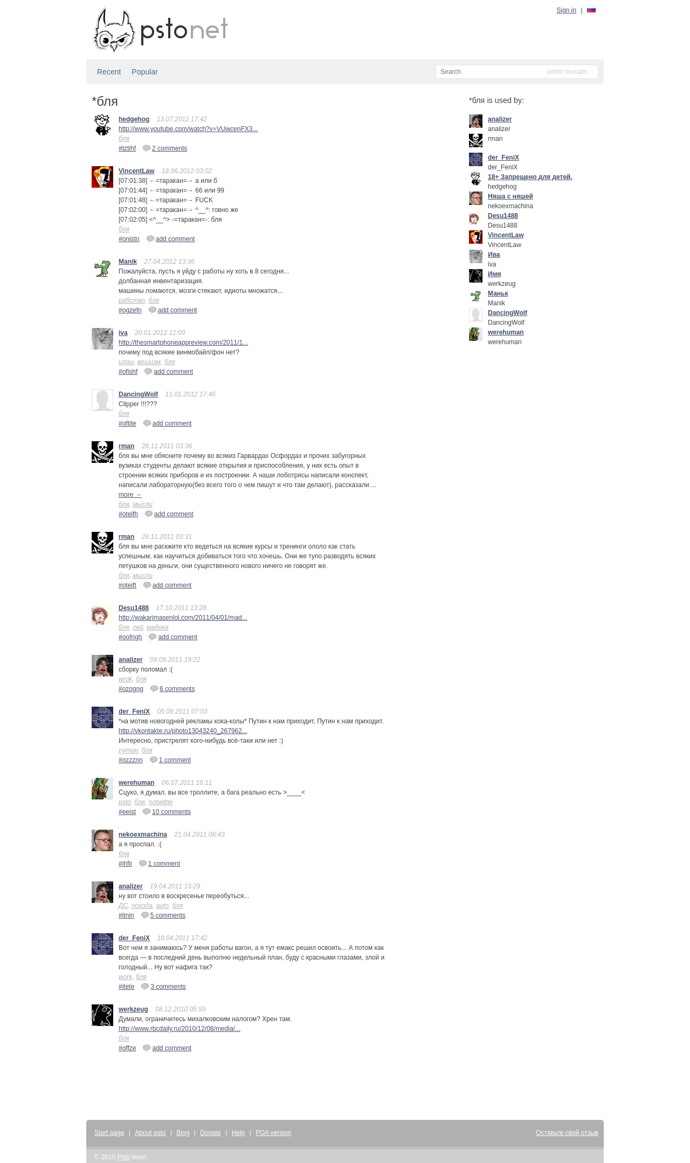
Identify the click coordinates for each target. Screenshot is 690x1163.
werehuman (137, 782)
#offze (127, 1048)
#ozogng (131, 689)
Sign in (567, 10)
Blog (182, 1133)
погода (142, 905)
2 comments (164, 147)
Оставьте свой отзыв (567, 1133)
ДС (123, 905)
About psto (150, 1133)
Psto (123, 1157)
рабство (132, 300)
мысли (143, 504)
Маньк (498, 293)
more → (130, 494)
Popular (144, 71)
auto (162, 905)
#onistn (129, 239)
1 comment (170, 759)
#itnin (126, 915)
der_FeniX (134, 711)
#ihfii (125, 863)
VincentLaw (136, 171)
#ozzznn (131, 760)
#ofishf (128, 371)
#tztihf (127, 148)
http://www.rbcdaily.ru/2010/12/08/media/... (179, 1028)
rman (126, 446)
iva (123, 333)
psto (125, 802)
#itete (126, 986)
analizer (131, 659)
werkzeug (133, 1009)
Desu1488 (134, 608)
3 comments (163, 986)
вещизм (149, 362)
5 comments (163, 915)
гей (138, 627)
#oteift (127, 585)
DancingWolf (138, 394)
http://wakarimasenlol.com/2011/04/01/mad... (183, 617)
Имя (494, 274)
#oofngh (130, 637)
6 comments (172, 688)
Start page (109, 1133)
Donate (210, 1133)
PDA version (273, 1133)
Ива (494, 254)
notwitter (161, 802)
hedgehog (134, 119)
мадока (158, 627)
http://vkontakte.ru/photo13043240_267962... (183, 731)
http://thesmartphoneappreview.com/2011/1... (183, 342)
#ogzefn (130, 310)
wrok (125, 679)
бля (124, 138)
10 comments (166, 811)
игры (126, 362)
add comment (170, 238)
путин (128, 750)
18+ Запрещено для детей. (530, 177)
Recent (109, 71)
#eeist (127, 812)
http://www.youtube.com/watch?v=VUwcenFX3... (188, 129)
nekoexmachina (143, 834)
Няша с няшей (510, 196)
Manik (128, 261)
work (125, 977)
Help (238, 1133)
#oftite (127, 423)
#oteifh (128, 514)
